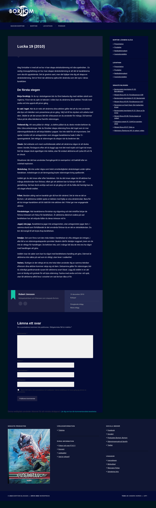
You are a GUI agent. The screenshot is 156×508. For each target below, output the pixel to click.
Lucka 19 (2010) (33, 47)
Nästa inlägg (74, 309)
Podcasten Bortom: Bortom (119, 445)
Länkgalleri (62, 460)
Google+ (111, 441)
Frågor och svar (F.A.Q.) (67, 452)
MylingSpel (112, 471)
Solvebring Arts (114, 478)
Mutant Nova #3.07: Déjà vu (124, 129)
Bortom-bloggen (20, 503)
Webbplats (21, 386)
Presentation (118, 45)
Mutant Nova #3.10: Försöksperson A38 (128, 96)
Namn (20, 366)
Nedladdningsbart (120, 52)
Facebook (111, 437)
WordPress (45, 503)
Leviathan (48, 27)
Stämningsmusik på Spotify (119, 448)
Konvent (61, 456)
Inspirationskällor (120, 56)
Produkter (117, 49)
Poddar (61, 27)
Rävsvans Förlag (114, 474)
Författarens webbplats (25, 305)
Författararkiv (20, 305)
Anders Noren (135, 503)
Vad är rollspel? (64, 463)
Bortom (33, 27)
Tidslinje (61, 437)
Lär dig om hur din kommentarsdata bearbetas (81, 418)
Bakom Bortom (18, 27)
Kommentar (22, 335)
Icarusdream (113, 467)
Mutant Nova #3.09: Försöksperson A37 (128, 103)
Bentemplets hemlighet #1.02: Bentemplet (129, 100)
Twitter (110, 452)
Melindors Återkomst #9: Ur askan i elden (129, 132)
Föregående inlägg (77, 306)
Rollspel (73, 299)
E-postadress (22, 376)
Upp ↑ (146, 503)
